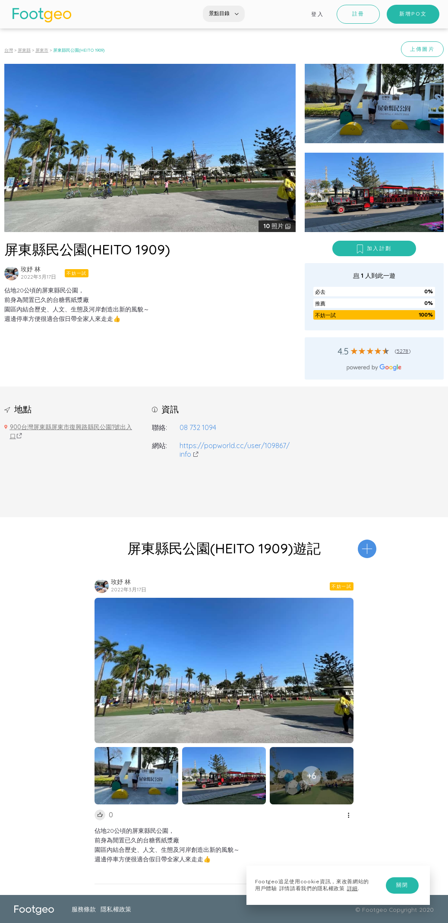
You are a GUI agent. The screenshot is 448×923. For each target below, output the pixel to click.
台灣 (8, 50)
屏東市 (41, 50)
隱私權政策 (116, 909)
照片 (274, 226)
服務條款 (84, 909)
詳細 (352, 888)
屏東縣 (24, 50)
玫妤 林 (31, 269)
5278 (403, 351)
